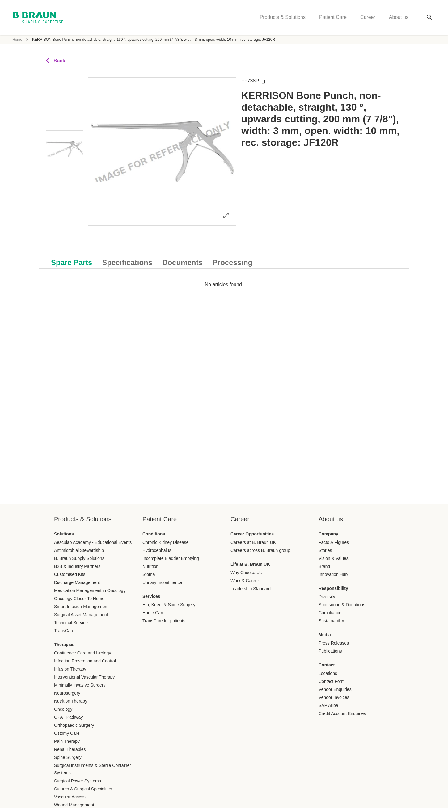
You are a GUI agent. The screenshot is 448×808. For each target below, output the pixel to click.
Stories (325, 550)
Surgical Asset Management (81, 614)
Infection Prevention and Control (85, 660)
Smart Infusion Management (81, 606)
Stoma (148, 574)
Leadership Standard (250, 588)
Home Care (153, 612)
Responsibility (333, 588)
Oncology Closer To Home (79, 598)
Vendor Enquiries (335, 689)
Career (367, 17)
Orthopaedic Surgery (74, 725)
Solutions (64, 533)
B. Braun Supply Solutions (79, 558)
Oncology (63, 709)
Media (325, 634)
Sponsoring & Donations (342, 604)
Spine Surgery (68, 757)
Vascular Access (70, 796)
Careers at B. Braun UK (253, 542)
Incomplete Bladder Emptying (170, 558)
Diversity (327, 596)
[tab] (71, 261)
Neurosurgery (67, 693)
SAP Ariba (328, 705)
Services (151, 596)
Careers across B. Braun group (260, 550)
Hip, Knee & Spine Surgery (168, 604)
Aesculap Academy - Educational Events (93, 542)
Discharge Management (77, 582)
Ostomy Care (66, 733)
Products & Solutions (283, 17)
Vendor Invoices (334, 697)
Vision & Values (334, 558)
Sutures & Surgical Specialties (83, 788)
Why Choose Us (246, 572)
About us (398, 17)
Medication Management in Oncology (89, 590)
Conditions (153, 533)
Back (55, 60)
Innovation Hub (333, 574)
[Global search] (429, 17)
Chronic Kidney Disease (165, 542)
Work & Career (244, 580)
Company (328, 533)
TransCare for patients (163, 620)
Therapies (64, 644)
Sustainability (331, 620)
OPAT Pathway (68, 717)
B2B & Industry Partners (77, 566)
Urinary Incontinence (162, 582)
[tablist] (224, 259)
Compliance (330, 612)
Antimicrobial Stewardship (79, 550)
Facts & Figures (334, 542)
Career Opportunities (252, 533)
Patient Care (333, 17)
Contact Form (332, 681)
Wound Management (74, 804)
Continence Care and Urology (82, 652)
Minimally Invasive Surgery (80, 685)
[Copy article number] (262, 81)
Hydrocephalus (156, 550)
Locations (328, 673)
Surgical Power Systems (77, 780)
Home (17, 39)
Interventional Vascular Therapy (84, 677)
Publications (330, 651)
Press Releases (334, 643)
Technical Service (71, 622)
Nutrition (150, 566)
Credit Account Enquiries (342, 713)
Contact (327, 664)
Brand (324, 566)
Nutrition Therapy (70, 701)
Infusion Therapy (70, 668)
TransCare (64, 630)
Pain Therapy (67, 741)
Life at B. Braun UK (250, 564)
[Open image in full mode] (226, 215)
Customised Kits (69, 574)
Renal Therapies (70, 749)
